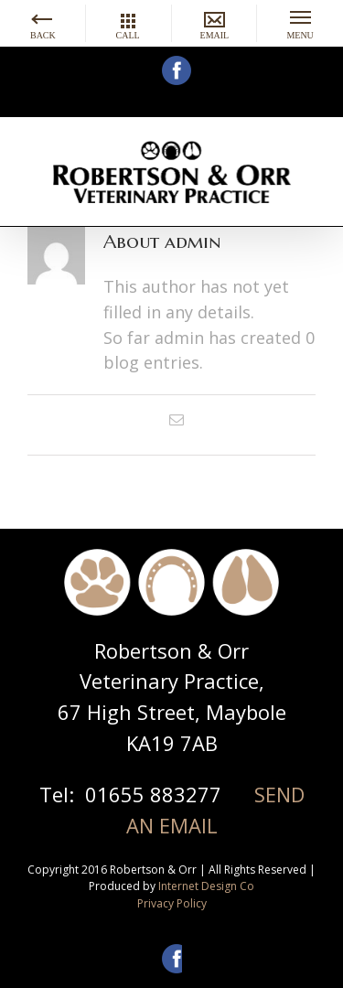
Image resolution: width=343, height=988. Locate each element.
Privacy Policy (172, 903)
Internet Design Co (206, 886)
